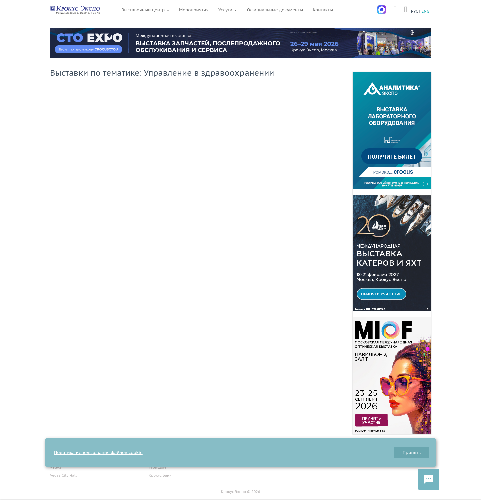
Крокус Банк (160, 475)
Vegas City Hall (63, 475)
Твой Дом (157, 467)
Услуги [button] (227, 10)
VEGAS (55, 467)
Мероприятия (194, 10)
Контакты (323, 10)
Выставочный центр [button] (145, 10)
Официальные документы (275, 10)
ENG (425, 11)
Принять (412, 452)
